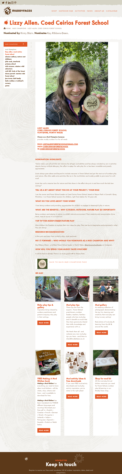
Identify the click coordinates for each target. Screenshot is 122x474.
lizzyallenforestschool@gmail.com (60, 144)
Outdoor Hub (66, 11)
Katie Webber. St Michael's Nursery (14, 82)
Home (7, 28)
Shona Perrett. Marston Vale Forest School (15, 75)
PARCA (7, 86)
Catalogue (111, 11)
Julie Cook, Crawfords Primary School (12, 62)
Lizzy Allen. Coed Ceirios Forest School (13, 53)
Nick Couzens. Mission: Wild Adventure (14, 67)
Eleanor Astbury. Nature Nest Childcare (15, 58)
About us (99, 11)
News (90, 11)
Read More (43, 323)
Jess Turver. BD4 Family (13, 78)
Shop (54, 11)
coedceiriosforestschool (55, 146)
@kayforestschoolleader (93, 245)
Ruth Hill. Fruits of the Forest (15, 71)
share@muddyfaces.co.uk (75, 339)
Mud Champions (19, 28)
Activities (80, 11)
